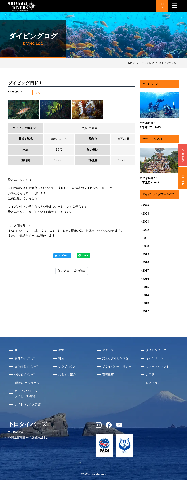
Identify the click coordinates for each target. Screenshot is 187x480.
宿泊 (61, 350)
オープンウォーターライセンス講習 (27, 393)
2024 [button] (144, 213)
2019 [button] (144, 254)
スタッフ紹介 (67, 374)
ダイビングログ (145, 62)
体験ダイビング (24, 374)
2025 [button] (144, 205)
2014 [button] (144, 295)
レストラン (153, 382)
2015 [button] (144, 287)
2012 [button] (144, 311)
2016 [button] (144, 278)
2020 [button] (144, 246)
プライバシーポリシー (116, 366)
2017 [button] (144, 270)
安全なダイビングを (115, 358)
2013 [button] (144, 303)
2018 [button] (144, 262)
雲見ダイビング (24, 358)
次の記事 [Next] (80, 270)
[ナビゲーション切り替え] (174, 5)
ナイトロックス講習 (27, 404)
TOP (129, 62)
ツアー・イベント (157, 366)
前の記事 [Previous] (63, 270)
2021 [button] (144, 238)
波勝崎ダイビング (26, 366)
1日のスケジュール (26, 382)
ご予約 (183, 178)
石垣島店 (108, 374)
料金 (61, 358)
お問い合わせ (183, 154)
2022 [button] (144, 229)
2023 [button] (144, 221)
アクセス (108, 350)
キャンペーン (154, 358)
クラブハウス (67, 366)
